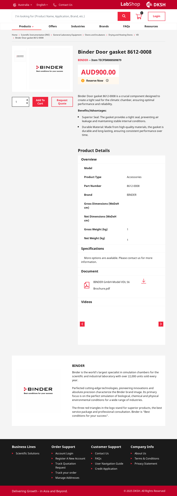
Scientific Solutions (27, 453)
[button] (22, 5)
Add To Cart (40, 101)
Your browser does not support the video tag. (95, 323)
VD (137, 34)
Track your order (66, 472)
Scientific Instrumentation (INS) (35, 34)
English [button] (41, 5)
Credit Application (106, 469)
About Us (140, 453)
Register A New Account (70, 458)
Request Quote (62, 101)
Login (156, 16)
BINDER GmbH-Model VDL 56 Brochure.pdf (119, 284)
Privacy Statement (146, 463)
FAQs (98, 458)
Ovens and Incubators (95, 34)
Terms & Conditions (147, 458)
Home (14, 34)
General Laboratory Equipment (67, 34)
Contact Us (102, 453)
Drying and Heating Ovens (121, 34)
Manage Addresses (67, 478)
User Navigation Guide (109, 463)
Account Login (64, 453)
